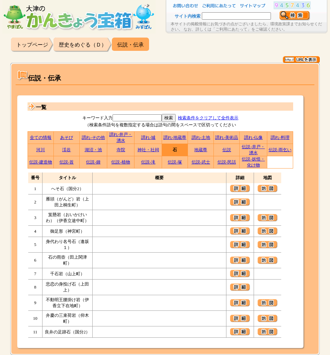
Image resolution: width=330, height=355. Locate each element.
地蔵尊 (200, 149)
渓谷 (66, 149)
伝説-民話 (226, 162)
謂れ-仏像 (253, 137)
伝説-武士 (201, 162)
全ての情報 (40, 137)
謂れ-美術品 (226, 137)
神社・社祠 (148, 149)
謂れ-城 (148, 137)
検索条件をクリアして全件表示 (208, 117)
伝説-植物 (120, 162)
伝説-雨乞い (280, 149)
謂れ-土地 (201, 137)
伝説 (226, 149)
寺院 (121, 149)
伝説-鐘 (93, 162)
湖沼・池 (93, 149)
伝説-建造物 (40, 162)
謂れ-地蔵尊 (174, 137)
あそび (66, 137)
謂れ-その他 (93, 137)
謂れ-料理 (280, 137)
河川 (40, 149)
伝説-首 (66, 162)
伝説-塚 (175, 162)
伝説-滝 (148, 162)
